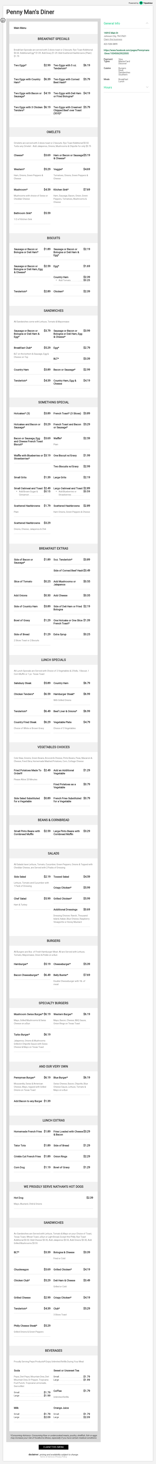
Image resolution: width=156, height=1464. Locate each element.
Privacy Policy (61, 1457)
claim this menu (53, 1447)
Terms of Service (47, 1457)
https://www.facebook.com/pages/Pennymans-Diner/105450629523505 (126, 52)
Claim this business (113, 39)
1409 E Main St (111, 33)
